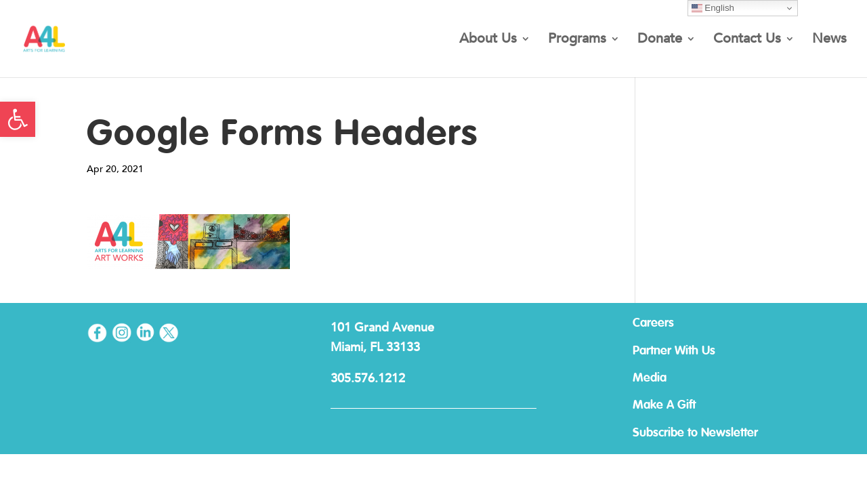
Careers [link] (653, 323)
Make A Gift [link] (664, 405)
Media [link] (650, 378)
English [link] (713, 8)
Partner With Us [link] (674, 351)
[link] (17, 119)
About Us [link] (488, 40)
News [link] (829, 40)
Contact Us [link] (747, 40)
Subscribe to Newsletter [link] (695, 433)
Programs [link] (577, 40)
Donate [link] (659, 40)
